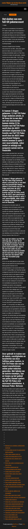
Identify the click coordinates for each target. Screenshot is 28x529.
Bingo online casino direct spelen (13, 495)
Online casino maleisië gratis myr (12, 454)
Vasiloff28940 (12, 14)
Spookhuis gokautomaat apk (11, 467)
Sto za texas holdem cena (11, 514)
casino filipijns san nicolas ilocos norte (14, 3)
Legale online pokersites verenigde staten (15, 484)
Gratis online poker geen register (12, 508)
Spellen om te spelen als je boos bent (14, 506)
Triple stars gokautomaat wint (12, 478)
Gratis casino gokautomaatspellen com (14, 504)
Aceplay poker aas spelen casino (12, 480)
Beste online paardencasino (11, 517)
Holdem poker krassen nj (11, 499)
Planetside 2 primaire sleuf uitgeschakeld (14, 512)
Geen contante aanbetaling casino (13, 482)
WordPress (15, 524)
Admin (5, 25)
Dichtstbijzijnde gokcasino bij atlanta (13, 510)
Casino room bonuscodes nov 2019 (13, 456)
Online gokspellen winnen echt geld (13, 519)
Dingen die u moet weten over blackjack (14, 501)
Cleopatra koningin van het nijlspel (13, 469)
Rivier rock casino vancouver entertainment (15, 497)
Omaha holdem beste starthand (12, 471)
